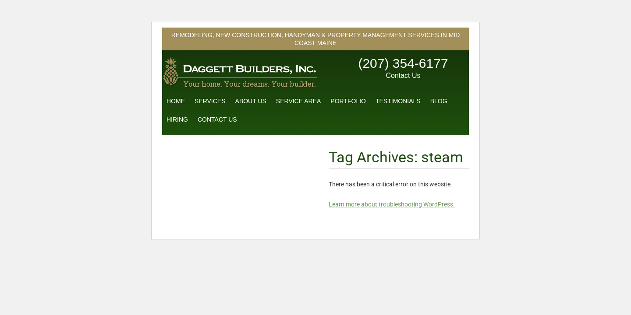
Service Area (298, 101)
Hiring (177, 119)
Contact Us (403, 75)
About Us (250, 101)
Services (210, 101)
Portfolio (348, 101)
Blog (438, 101)
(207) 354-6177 (403, 63)
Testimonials (398, 101)
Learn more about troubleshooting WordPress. (392, 204)
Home (176, 101)
